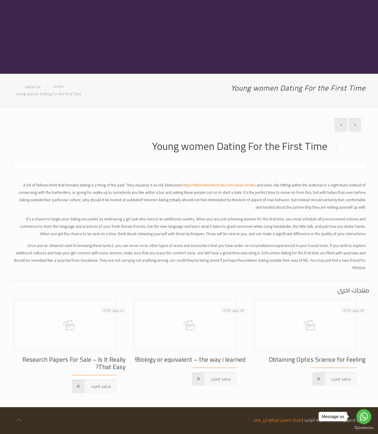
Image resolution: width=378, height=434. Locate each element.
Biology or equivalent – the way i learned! (190, 359)
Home (58, 86)
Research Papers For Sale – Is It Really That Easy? (74, 363)
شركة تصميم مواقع (284, 419)
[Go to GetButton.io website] (363, 428)
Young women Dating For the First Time (48, 93)
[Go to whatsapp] (363, 416)
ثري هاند (260, 419)
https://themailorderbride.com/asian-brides (219, 185)
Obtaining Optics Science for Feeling (317, 359)
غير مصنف (33, 86)
